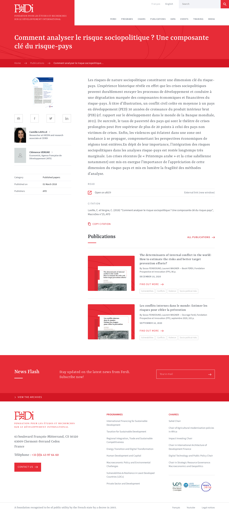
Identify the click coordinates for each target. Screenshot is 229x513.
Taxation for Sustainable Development (126, 431)
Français (155, 4)
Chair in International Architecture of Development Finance (188, 447)
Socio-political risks (188, 291)
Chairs (141, 19)
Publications (158, 19)
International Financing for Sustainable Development (127, 423)
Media (211, 19)
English (169, 4)
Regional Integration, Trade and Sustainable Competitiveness (129, 440)
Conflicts (161, 291)
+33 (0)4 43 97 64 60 (45, 455)
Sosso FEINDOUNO (152, 268)
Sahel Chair (175, 421)
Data (173, 19)
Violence (172, 291)
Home (17, 63)
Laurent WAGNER (170, 268)
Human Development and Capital (124, 455)
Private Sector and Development (123, 483)
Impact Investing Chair (180, 438)
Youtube (191, 507)
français (176, 507)
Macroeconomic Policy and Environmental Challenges (128, 464)
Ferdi (113, 19)
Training (198, 19)
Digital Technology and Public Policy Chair (191, 455)
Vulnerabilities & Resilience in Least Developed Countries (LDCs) (131, 475)
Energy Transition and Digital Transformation (130, 449)
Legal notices (208, 507)
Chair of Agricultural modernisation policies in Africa (191, 430)
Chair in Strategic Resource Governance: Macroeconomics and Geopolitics (189, 464)
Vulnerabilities (147, 291)
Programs (127, 19)
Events (184, 19)
